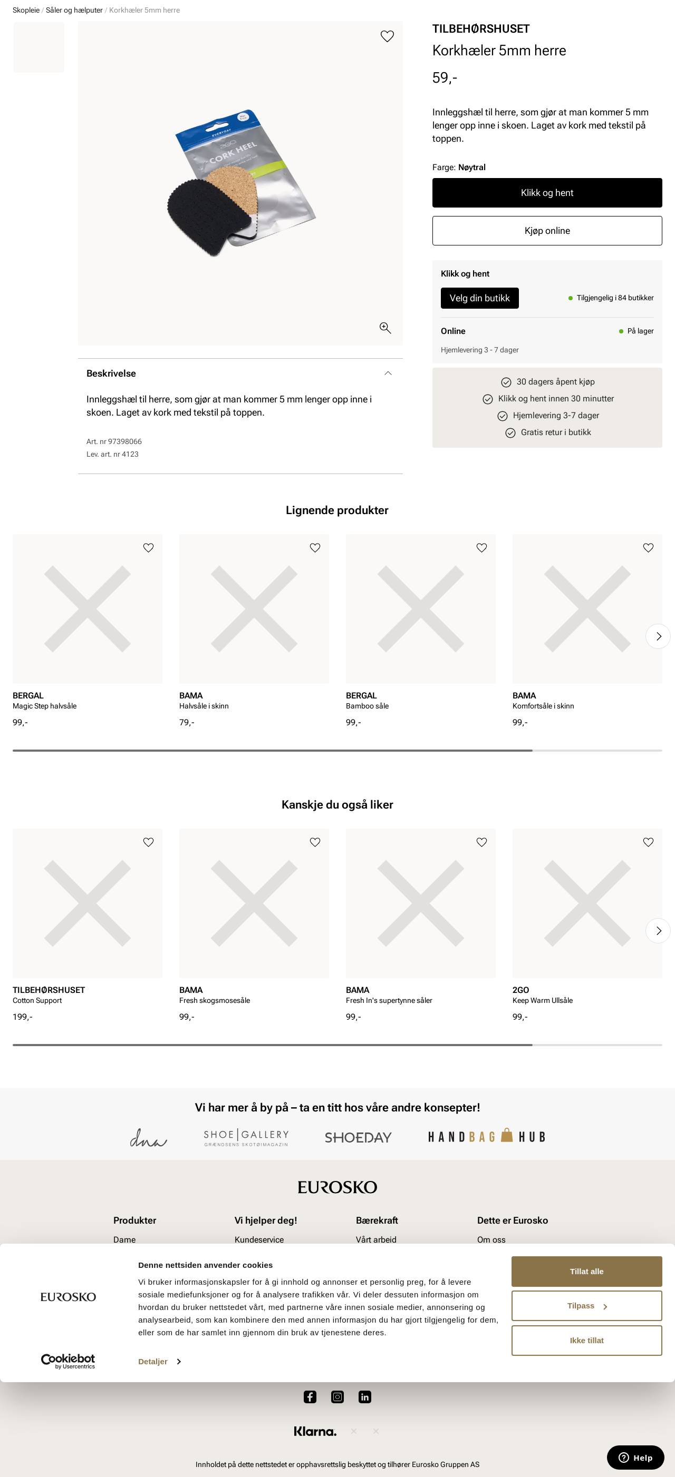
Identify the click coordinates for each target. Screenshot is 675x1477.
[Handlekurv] (645, 38)
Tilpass (587, 1400)
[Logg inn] (560, 38)
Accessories (184, 69)
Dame (23, 69)
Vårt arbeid (376, 1312)
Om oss (491, 1312)
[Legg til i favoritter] (387, 117)
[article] (87, 706)
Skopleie (239, 69)
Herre (59, 69)
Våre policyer (379, 1330)
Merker (501, 69)
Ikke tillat (587, 1435)
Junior (133, 69)
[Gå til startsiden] (60, 37)
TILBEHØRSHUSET (481, 109)
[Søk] (420, 37)
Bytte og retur (259, 1330)
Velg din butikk (480, 379)
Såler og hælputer (74, 91)
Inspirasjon (554, 69)
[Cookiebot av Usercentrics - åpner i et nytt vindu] (68, 1456)
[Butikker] (522, 38)
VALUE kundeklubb (627, 69)
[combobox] (300, 37)
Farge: (459, 248)
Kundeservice (259, 1312)
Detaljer (153, 1456)
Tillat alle (587, 1366)
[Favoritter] (600, 38)
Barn (95, 69)
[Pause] (653, 8)
